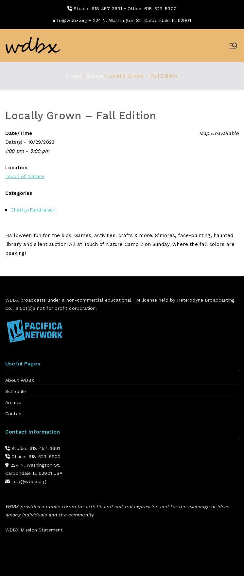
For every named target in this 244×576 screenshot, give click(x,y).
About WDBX (19, 380)
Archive (13, 402)
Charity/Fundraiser (33, 210)
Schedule (15, 391)
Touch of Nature (24, 176)
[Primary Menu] (233, 45)
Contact (14, 413)
